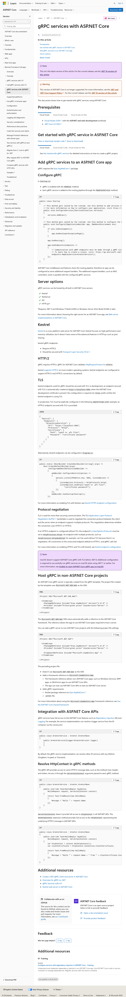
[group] (80, 231)
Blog (32, 995)
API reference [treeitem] (10, 230)
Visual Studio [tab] (44, 115)
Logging (41, 721)
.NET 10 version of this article (104, 93)
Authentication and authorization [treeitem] (14, 111)
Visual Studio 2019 (52, 120)
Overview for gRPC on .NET (54, 880)
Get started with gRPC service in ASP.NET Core (57, 47)
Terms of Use (88, 995)
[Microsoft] (4, 3)
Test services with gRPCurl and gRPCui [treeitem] (18, 144)
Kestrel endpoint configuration (108, 547)
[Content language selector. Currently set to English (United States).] (13, 990)
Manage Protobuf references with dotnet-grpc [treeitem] (17, 137)
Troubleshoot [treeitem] (12, 177)
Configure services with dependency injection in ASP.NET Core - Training (65, 965)
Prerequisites (44, 44)
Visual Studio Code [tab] (60, 115)
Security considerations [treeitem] (15, 122)
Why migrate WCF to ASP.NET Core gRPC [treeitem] (18, 159)
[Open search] (114, 3)
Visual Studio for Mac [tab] (79, 115)
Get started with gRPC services (56, 153)
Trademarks (100, 995)
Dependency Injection (105, 718)
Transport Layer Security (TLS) (75, 352)
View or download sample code (51, 141)
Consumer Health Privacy (69, 995)
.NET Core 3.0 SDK (52, 124)
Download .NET (116, 10)
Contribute (43, 995)
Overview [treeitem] (8, 36)
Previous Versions (21, 995)
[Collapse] (29, 16)
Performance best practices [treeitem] (17, 126)
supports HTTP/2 (51, 370)
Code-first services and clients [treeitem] (18, 131)
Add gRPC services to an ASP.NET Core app (56, 50)
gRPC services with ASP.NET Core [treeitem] (17, 91)
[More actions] (119, 18)
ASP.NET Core (59, 18)
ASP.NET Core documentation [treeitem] (16, 31)
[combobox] (16, 21)
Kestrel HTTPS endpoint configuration (100, 503)
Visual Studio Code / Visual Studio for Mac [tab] (69, 147)
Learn (40, 18)
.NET (48, 18)
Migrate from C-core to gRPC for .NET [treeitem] (18, 151)
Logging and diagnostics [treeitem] (16, 117)
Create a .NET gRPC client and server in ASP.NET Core (65, 876)
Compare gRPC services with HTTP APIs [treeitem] (17, 166)
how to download (75, 141)
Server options (45, 54)
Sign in (120, 3)
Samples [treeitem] (10, 172)
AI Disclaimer (7, 995)
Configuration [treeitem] (12, 106)
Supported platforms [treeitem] (14, 97)
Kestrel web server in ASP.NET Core (57, 887)
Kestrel (41, 331)
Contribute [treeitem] (9, 235)
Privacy (52, 995)
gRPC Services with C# (52, 883)
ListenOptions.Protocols (102, 531)
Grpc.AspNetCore (61, 168)
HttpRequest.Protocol (95, 364)
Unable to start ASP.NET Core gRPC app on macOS (81, 566)
